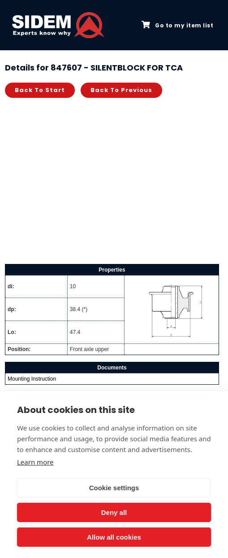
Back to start (40, 90)
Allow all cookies (114, 537)
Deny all (114, 512)
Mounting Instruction (32, 379)
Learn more (35, 461)
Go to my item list (177, 25)
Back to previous (121, 90)
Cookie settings (114, 488)
